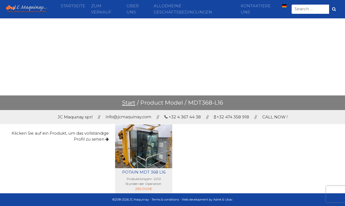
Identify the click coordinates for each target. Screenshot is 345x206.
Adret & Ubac (223, 199)
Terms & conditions (165, 199)
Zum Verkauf (101, 9)
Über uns (132, 9)
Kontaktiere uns (256, 9)
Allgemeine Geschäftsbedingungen (183, 9)
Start (128, 102)
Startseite (73, 5)
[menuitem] (284, 6)
